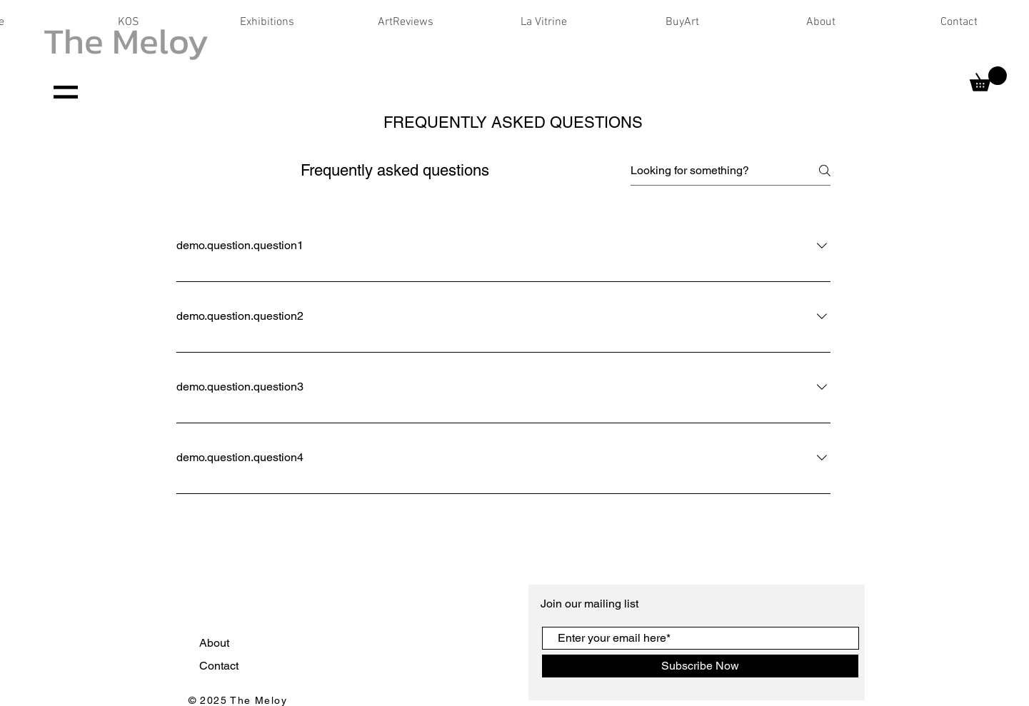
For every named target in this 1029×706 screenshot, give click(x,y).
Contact (220, 665)
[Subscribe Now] (700, 666)
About (215, 643)
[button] (988, 78)
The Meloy (126, 41)
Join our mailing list (591, 603)
